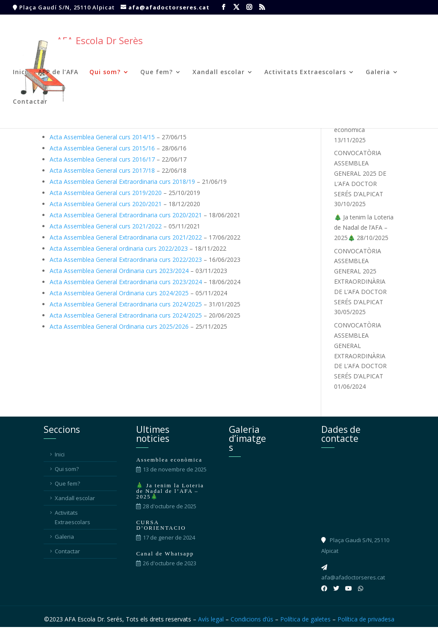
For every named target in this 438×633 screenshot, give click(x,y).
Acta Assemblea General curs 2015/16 (102, 148)
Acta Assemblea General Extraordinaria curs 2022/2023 (126, 259)
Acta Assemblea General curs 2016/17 (102, 159)
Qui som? (105, 72)
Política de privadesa (365, 619)
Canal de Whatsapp (165, 553)
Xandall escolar (218, 72)
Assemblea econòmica (169, 459)
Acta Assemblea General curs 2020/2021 (106, 204)
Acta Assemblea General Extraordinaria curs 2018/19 (122, 181)
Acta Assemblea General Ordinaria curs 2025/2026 (119, 326)
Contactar (30, 102)
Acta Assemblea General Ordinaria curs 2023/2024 (119, 271)
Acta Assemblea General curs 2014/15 (102, 137)
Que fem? (156, 72)
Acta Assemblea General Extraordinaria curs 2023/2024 (126, 282)
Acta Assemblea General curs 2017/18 (102, 170)
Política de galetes (305, 619)
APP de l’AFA (58, 72)
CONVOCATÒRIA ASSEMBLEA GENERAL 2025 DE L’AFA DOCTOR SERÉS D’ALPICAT (360, 173)
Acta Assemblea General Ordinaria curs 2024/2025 (119, 293)
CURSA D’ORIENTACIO (161, 525)
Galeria (378, 72)
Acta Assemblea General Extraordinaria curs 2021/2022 (126, 237)
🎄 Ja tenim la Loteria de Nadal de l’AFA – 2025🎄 (364, 227)
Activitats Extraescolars (305, 72)
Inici (20, 72)
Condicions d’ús (252, 619)
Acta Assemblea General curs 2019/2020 (106, 193)
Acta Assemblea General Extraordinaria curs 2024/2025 (126, 304)
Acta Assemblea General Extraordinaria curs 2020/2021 (126, 215)
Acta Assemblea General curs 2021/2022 (106, 226)
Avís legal (211, 619)
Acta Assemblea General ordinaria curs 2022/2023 (119, 248)
